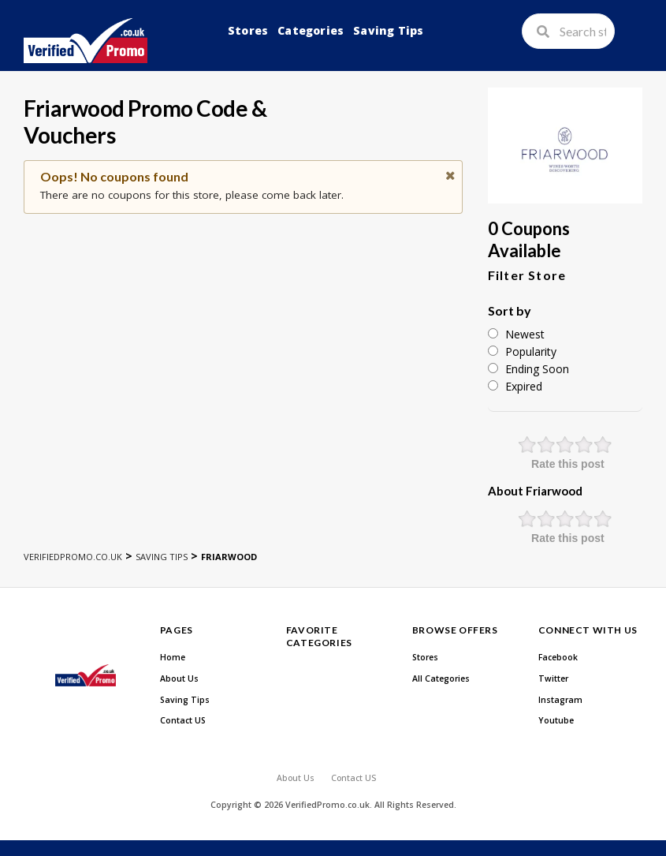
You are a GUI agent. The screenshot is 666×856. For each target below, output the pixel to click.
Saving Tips (388, 30)
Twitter (553, 678)
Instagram (560, 699)
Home (172, 657)
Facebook (558, 657)
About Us (179, 678)
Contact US (183, 720)
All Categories (441, 678)
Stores (248, 30)
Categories (310, 30)
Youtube (556, 720)
